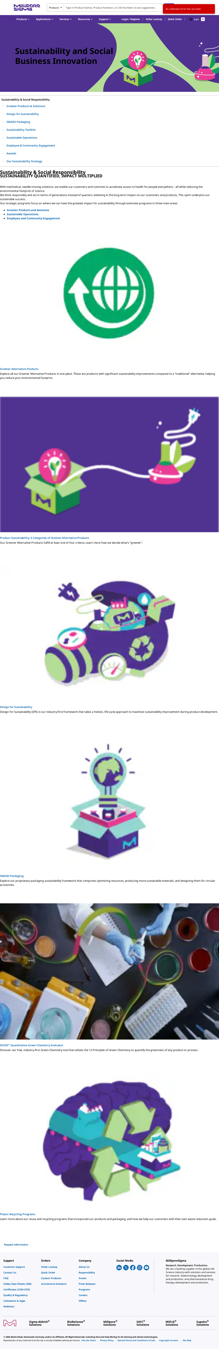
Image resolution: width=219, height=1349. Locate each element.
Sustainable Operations (22, 214)
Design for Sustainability (16, 707)
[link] (20, 1267)
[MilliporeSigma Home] (27, 7)
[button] (130, 19)
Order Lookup (154, 19)
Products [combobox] (54, 7)
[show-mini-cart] (196, 19)
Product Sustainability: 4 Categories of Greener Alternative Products (44, 538)
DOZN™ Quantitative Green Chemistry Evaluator (31, 1045)
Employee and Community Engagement (33, 218)
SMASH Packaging (12, 876)
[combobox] (110, 7)
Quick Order (175, 19)
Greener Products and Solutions (28, 210)
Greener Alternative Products (19, 369)
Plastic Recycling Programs (17, 1214)
